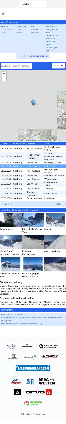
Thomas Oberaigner (32, 193)
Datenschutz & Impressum (33, 414)
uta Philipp (32, 162)
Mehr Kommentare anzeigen (33, 55)
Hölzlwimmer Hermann (33, 156)
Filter (58, 65)
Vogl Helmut (33, 188)
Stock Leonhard (34, 198)
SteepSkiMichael (34, 148)
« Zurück (8, 203)
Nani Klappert (33, 170)
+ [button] (4, 74)
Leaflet (20, 141)
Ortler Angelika (34, 166)
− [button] (4, 78)
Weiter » (58, 203)
